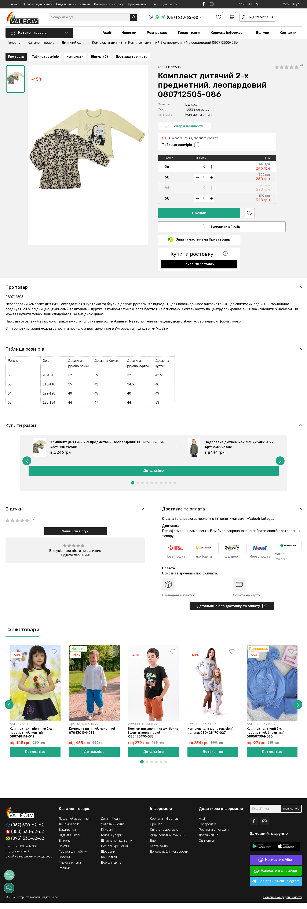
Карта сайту (159, 852)
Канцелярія (109, 863)
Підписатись (291, 815)
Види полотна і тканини (73, 4)
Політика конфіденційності (282, 903)
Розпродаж (157, 34)
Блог (154, 4)
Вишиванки (67, 836)
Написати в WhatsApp (275, 877)
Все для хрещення (114, 852)
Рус (296, 4)
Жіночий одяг (69, 830)
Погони (64, 863)
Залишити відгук (75, 536)
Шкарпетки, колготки (116, 847)
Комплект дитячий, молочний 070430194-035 (93, 737)
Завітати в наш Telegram (275, 888)
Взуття (64, 852)
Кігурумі (107, 836)
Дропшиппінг (137, 4)
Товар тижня (189, 34)
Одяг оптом (169, 4)
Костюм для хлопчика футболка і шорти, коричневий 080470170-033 (152, 739)
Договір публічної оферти (169, 858)
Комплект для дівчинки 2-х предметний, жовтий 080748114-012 (32, 739)
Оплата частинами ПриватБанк (199, 229)
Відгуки (262, 34)
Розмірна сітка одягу (109, 4)
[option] (15, 68)
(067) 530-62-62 (25, 831)
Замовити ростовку (199, 254)
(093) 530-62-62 (25, 844)
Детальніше (153, 475)
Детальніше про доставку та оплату (232, 611)
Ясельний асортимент (75, 825)
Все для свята (111, 869)
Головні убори (111, 841)
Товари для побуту (73, 858)
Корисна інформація (228, 34)
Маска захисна (70, 869)
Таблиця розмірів (180, 134)
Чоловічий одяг (112, 830)
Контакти (288, 34)
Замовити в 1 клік (199, 215)
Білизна (64, 847)
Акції (107, 34)
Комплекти (74, 269)
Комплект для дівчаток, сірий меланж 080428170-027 (211, 737)
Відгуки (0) (99, 269)
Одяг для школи (70, 841)
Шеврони (108, 858)
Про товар (16, 269)
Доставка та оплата (131, 269)
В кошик (199, 202)
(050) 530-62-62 (25, 838)
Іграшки (64, 874)
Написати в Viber (275, 866)
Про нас (13, 4)
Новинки (129, 34)
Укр (286, 4)
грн (242, 4)
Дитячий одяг (111, 825)
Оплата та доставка (37, 4)
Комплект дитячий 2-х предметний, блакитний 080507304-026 (266, 739)
